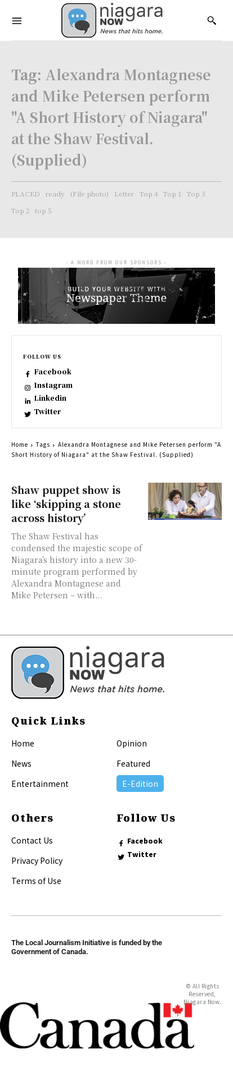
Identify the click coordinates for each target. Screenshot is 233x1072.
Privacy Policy (36, 860)
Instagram (53, 385)
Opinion (131, 743)
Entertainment (40, 783)
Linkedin (50, 398)
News (21, 763)
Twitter (47, 411)
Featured (133, 763)
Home (19, 444)
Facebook (52, 371)
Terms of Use (36, 880)
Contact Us (32, 840)
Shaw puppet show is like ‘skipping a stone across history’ (66, 503)
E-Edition (140, 783)
